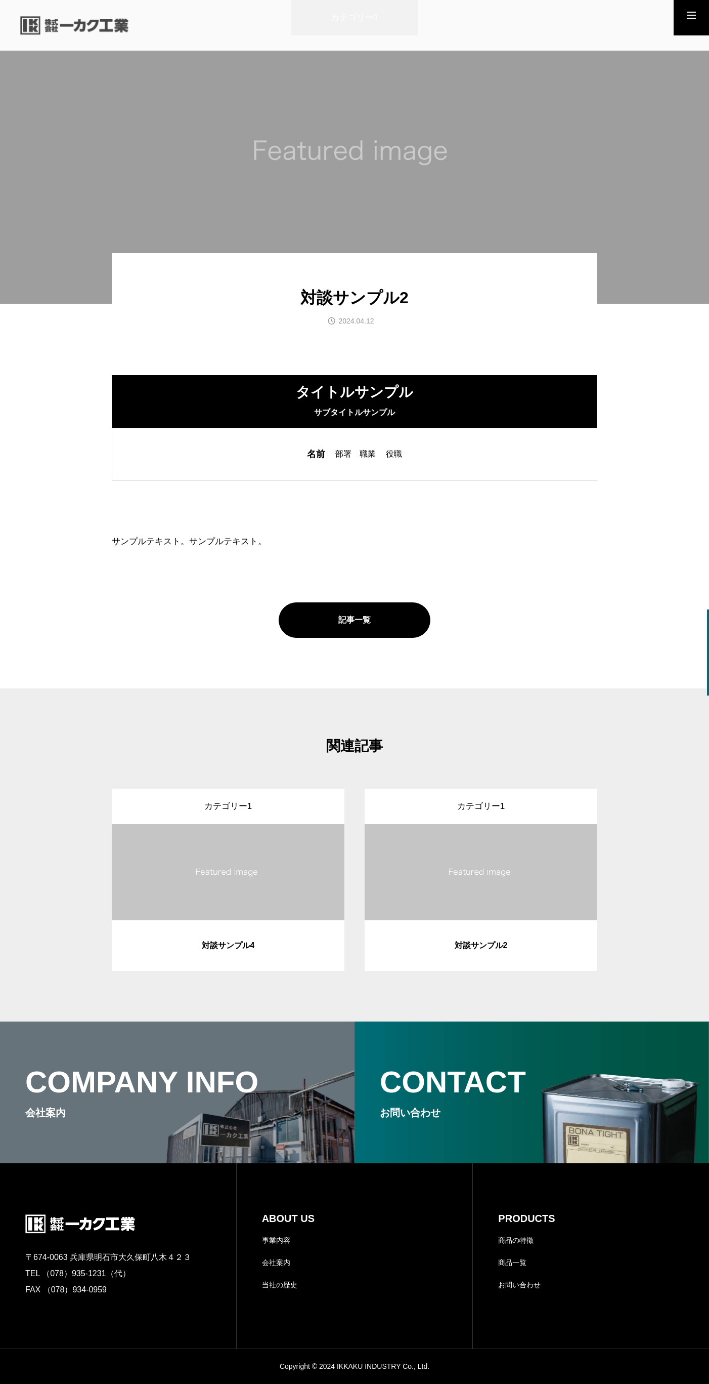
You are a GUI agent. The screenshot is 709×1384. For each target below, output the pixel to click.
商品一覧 (512, 1262)
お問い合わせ (519, 1285)
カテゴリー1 (354, 17)
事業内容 (276, 1240)
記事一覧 (354, 620)
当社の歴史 (279, 1285)
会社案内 (276, 1262)
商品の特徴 (516, 1240)
